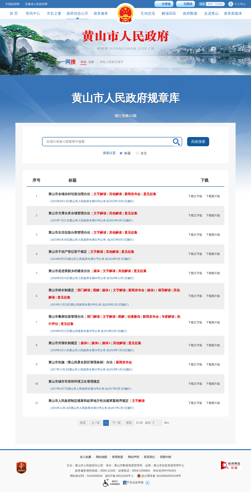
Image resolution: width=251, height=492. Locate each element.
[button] (164, 4)
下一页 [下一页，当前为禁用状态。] (116, 422)
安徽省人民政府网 (36, 4)
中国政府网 (12, 4)
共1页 (139, 422)
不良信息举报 (133, 482)
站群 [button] (91, 62)
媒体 (96, 271)
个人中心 (240, 4)
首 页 (14, 13)
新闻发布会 (132, 194)
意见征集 (149, 194)
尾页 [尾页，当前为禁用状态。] (129, 422)
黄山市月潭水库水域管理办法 (69, 213)
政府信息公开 (77, 15)
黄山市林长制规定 (61, 290)
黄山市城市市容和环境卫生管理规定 (74, 381)
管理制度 (117, 457)
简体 (202, 4)
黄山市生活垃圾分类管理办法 (69, 232)
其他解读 (115, 194)
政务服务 (101, 13)
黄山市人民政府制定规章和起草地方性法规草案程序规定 (88, 400)
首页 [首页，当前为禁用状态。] (83, 422)
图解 (96, 290)
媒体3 (106, 343)
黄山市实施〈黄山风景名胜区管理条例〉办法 (80, 362)
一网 (68, 62)
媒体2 (151, 290)
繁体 (210, 4)
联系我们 (149, 457)
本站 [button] (83, 62)
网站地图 (101, 457)
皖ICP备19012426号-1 (119, 475)
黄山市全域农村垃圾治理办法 (69, 194)
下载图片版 (213, 196)
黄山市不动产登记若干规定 (67, 251)
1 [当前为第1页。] (106, 422)
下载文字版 (195, 196)
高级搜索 (198, 142)
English (219, 4)
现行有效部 (125, 116)
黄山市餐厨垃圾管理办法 (66, 316)
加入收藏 (85, 457)
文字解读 (99, 194)
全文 (144, 153)
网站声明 (133, 457)
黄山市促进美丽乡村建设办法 (69, 271)
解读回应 (169, 13)
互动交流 (148, 13)
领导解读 (164, 290)
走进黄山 (211, 13)
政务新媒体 (233, 13)
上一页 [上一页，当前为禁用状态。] (95, 422)
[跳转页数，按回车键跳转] (156, 422)
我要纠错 (165, 457)
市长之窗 (54, 13)
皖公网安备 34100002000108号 (159, 475)
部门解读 (83, 290)
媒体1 (106, 290)
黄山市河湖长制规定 (62, 343)
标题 (127, 153)
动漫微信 (133, 316)
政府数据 (190, 13)
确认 (167, 422)
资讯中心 (33, 13)
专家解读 (168, 316)
